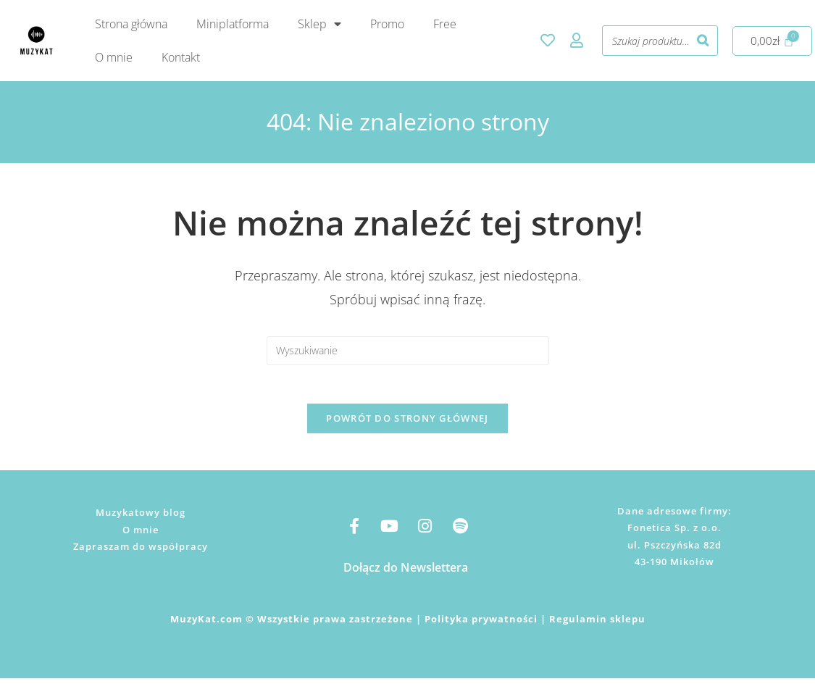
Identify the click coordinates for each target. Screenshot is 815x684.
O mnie (114, 57)
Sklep (319, 24)
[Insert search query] (408, 350)
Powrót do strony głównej (407, 423)
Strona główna (131, 24)
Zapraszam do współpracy (140, 552)
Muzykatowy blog (140, 518)
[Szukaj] (702, 40)
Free (444, 24)
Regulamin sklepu (597, 624)
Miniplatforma (232, 24)
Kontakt (181, 57)
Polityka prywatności (481, 624)
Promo (387, 24)
